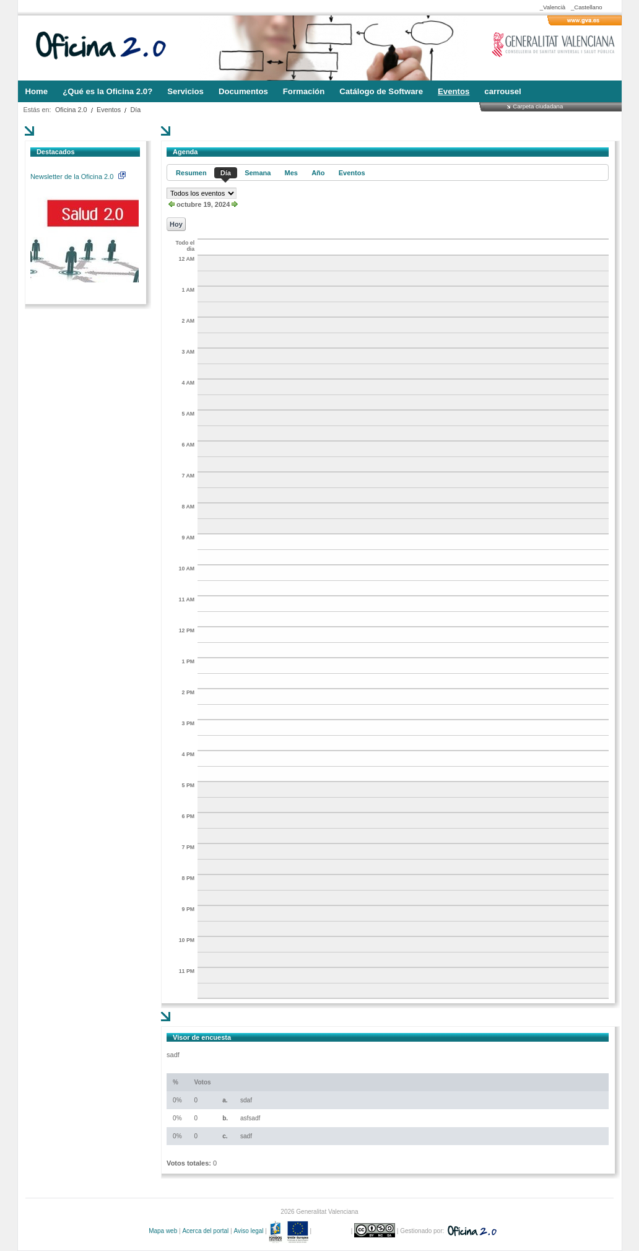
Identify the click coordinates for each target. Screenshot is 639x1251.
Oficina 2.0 (71, 109)
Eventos (109, 109)
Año (317, 173)
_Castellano (586, 7)
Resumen (191, 173)
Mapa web (163, 1230)
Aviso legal (248, 1230)
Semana (258, 173)
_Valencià (552, 7)
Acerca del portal (205, 1230)
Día (136, 109)
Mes (291, 173)
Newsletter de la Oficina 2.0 (78, 176)
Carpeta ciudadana (538, 106)
